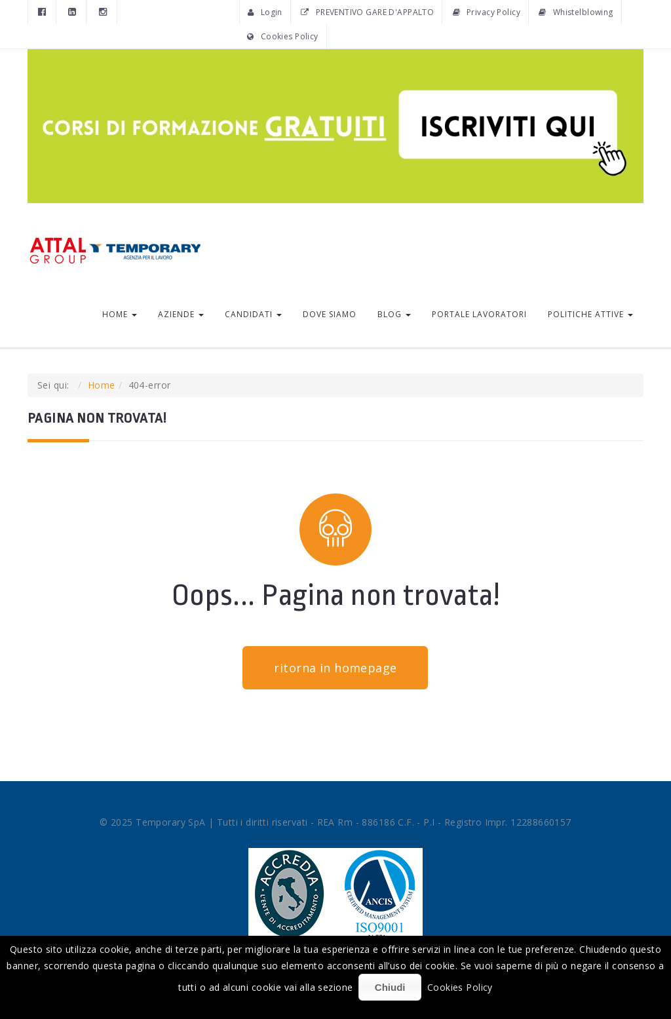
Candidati (253, 314)
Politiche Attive (590, 314)
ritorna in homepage (335, 668)
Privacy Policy (486, 12)
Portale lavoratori (479, 314)
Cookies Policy (282, 36)
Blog (394, 314)
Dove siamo (329, 314)
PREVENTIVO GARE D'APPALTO (367, 12)
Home (119, 314)
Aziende (181, 314)
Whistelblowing (576, 12)
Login (265, 12)
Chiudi (390, 987)
